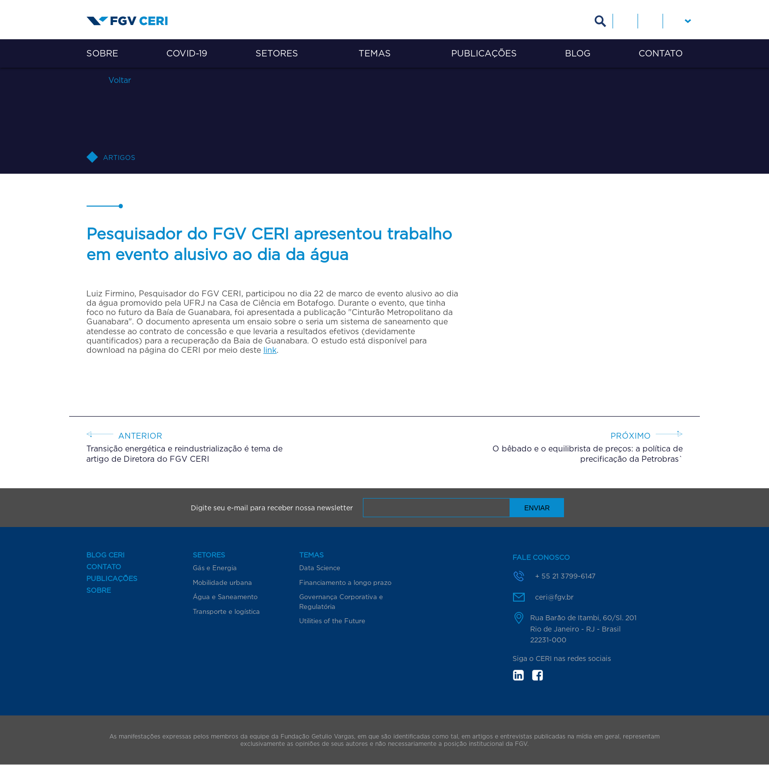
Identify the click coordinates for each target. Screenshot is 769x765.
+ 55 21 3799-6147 (565, 576)
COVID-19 (186, 53)
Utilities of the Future (332, 620)
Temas (375, 53)
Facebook (650, 21)
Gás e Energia (215, 567)
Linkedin (625, 21)
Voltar (118, 80)
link (270, 349)
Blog (577, 53)
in (518, 675)
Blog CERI (105, 555)
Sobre (102, 53)
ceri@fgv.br (554, 597)
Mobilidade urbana (222, 582)
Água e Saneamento (225, 596)
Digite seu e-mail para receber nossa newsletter (272, 507)
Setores (277, 53)
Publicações (484, 53)
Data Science (319, 567)
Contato (661, 53)
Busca (600, 21)
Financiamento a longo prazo (345, 582)
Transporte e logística (226, 611)
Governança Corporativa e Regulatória (341, 601)
